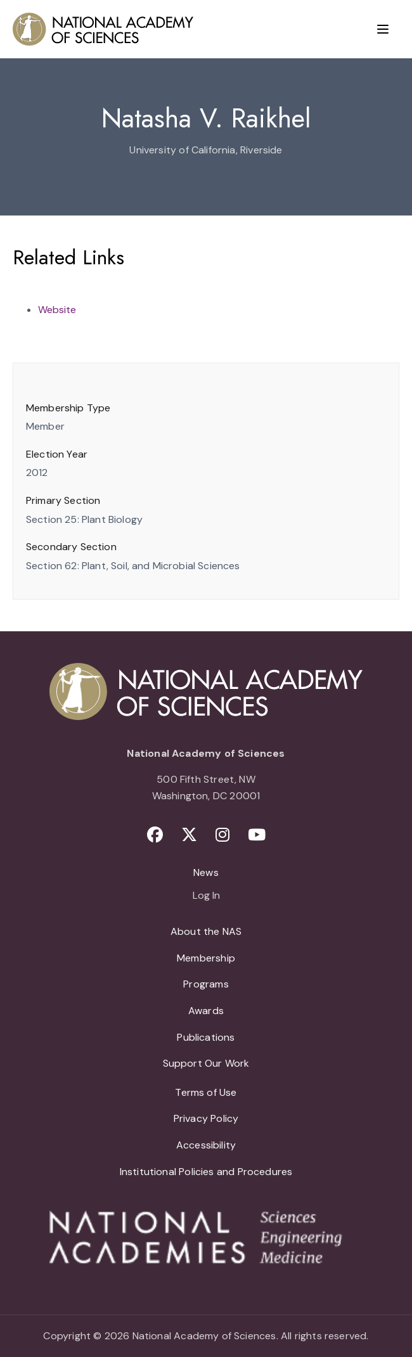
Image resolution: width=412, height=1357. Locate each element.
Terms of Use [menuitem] (205, 1092)
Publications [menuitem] (206, 1037)
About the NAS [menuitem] (206, 931)
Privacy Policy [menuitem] (206, 1118)
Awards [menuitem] (206, 1010)
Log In (206, 896)
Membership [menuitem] (206, 958)
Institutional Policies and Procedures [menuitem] (206, 1171)
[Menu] (382, 29)
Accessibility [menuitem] (206, 1145)
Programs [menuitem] (205, 984)
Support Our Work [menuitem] (206, 1063)
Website (57, 309)
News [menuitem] (206, 872)
